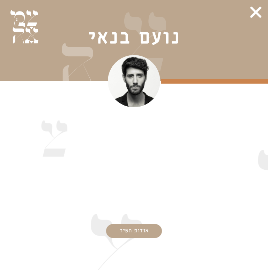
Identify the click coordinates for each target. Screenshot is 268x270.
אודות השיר (134, 231)
